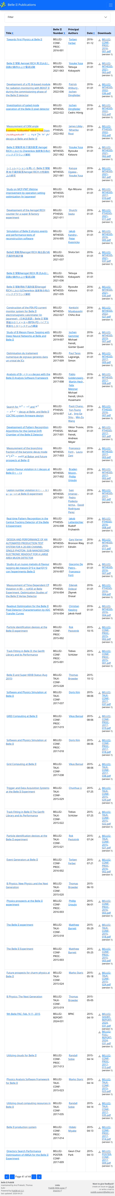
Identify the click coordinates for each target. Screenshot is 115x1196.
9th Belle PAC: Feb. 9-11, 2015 (23, 1014)
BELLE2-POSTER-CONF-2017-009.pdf (107, 1157)
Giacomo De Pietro (75, 566)
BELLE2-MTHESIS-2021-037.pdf (107, 257)
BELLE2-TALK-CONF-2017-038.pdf (106, 770)
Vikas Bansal (76, 716)
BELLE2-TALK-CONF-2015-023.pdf (106, 1085)
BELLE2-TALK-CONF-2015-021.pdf (106, 841)
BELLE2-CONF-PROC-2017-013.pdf (106, 1061)
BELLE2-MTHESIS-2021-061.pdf (107, 173)
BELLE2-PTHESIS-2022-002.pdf (107, 131)
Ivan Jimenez (72, 492)
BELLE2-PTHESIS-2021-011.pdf (107, 215)
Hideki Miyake (72, 1128)
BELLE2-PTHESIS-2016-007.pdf (107, 411)
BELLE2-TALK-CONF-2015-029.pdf (106, 794)
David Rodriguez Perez (76, 508)
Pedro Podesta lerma (73, 501)
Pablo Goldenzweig (75, 376)
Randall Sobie (72, 1057)
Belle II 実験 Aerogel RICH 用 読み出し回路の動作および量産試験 (27, 65)
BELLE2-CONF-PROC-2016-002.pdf (106, 865)
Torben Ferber (72, 41)
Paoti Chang (76, 406)
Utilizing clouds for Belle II (22, 1055)
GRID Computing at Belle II (22, 716)
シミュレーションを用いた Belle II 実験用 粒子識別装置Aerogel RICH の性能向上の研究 (28, 172)
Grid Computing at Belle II (21, 764)
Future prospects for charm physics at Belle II (28, 974)
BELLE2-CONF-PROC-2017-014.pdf (106, 1133)
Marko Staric (76, 972)
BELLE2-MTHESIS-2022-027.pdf (107, 312)
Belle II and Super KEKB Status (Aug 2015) (26, 676)
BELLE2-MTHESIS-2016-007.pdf (107, 569)
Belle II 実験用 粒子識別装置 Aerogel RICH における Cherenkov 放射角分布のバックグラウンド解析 (28, 151)
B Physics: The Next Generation (24, 996)
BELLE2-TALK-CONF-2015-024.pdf (106, 978)
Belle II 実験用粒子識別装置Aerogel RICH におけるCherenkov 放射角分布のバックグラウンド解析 (28, 290)
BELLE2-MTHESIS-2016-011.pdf (107, 544)
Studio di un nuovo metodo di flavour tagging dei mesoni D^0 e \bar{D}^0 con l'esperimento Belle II (27, 567)
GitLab (111, 1186)
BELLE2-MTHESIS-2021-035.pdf (107, 291)
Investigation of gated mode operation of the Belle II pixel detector (27, 107)
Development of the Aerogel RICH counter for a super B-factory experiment (25, 213)
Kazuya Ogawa (72, 170)
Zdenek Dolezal (72, 586)
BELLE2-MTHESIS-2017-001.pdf (107, 495)
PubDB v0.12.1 (18, 1190)
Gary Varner (76, 539)
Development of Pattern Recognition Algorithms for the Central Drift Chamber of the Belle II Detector (27, 431)
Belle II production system (22, 1127)
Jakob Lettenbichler (75, 520)
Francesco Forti (74, 450)
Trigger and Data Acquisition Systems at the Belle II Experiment (27, 789)
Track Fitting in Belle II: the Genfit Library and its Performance (25, 652)
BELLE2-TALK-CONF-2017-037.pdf (106, 698)
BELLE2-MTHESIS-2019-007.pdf (107, 337)
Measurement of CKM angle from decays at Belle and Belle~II (28, 132)
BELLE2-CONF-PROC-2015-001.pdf (106, 657)
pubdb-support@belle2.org (102, 1192)
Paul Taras (74, 353)
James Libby (75, 126)
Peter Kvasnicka (74, 240)
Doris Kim (74, 692)
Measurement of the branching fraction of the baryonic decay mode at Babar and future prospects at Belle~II (26, 454)
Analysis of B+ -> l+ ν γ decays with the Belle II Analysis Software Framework (28, 376)
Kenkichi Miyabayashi (75, 309)
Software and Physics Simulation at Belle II (26, 694)
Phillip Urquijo (72, 478)
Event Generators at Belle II (22, 859)
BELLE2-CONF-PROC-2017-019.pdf (106, 722)
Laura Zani (75, 453)
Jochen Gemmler (73, 334)
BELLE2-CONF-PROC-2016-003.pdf (106, 906)
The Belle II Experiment (20, 948)
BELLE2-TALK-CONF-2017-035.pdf (106, 1109)
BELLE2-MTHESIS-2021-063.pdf (107, 68)
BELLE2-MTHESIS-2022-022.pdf (107, 110)
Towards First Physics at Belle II (24, 39)
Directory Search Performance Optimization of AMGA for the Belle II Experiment (27, 1154)
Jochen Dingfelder (74, 93)
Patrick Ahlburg (72, 86)
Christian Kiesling (73, 607)
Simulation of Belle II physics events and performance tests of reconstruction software (26, 234)
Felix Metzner (73, 387)
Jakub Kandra (72, 233)
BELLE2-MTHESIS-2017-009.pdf (107, 358)
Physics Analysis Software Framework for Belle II (27, 1081)
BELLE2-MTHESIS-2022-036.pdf (107, 89)
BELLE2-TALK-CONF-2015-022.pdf (106, 817)
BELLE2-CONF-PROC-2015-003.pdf (106, 954)
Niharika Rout (73, 131)
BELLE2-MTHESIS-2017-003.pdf (107, 453)
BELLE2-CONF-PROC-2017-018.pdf (106, 746)
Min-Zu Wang (76, 419)
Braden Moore (72, 471)
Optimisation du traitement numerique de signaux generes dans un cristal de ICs (27, 357)
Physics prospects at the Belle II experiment (24, 902)
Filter (11, 17)
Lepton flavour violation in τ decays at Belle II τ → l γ (28, 471)
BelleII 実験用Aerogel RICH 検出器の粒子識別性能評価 (28, 253)
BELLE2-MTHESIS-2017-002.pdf (107, 474)
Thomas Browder (73, 676)
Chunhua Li (75, 788)
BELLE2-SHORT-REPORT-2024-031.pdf (107, 1020)
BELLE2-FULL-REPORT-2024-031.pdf (107, 1037)
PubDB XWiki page (57, 1188)
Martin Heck (76, 381)
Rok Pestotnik (73, 628)
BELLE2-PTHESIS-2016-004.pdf (107, 590)
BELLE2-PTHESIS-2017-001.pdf (107, 432)
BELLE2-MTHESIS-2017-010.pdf (107, 194)
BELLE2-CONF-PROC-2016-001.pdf (106, 45)
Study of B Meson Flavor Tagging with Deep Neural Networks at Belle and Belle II (28, 336)
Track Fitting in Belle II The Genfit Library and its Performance (25, 813)
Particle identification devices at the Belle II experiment (26, 628)
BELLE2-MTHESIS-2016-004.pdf (107, 611)
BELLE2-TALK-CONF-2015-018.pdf (106, 930)
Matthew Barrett (73, 926)
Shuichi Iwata (72, 212)
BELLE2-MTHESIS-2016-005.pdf (107, 236)
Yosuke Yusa (76, 63)
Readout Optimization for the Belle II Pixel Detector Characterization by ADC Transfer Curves (28, 609)
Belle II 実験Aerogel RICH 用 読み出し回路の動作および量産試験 (27, 274)
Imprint (57, 1190)
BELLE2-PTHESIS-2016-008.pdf (107, 523)
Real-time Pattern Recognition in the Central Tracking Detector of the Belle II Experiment (27, 522)
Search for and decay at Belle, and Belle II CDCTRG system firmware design (27, 411)
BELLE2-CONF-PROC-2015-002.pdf (106, 633)
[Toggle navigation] (110, 5)
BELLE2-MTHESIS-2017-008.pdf (107, 379)
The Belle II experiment (20, 924)
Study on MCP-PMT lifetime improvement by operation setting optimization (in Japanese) (25, 192)
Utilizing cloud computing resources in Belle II (28, 1105)
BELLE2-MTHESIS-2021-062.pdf (107, 152)
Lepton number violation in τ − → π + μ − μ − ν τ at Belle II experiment (27, 492)
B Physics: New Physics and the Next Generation (27, 885)
